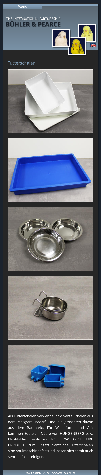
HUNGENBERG (72, 433)
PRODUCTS (17, 445)
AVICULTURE (83, 439)
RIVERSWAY (60, 439)
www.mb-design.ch (64, 473)
